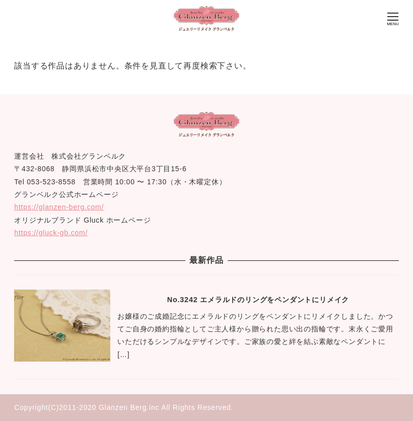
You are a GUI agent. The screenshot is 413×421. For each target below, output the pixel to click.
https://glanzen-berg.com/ (59, 207)
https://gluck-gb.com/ (51, 233)
